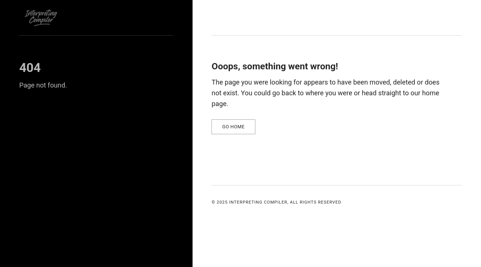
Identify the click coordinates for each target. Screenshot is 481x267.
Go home (233, 126)
